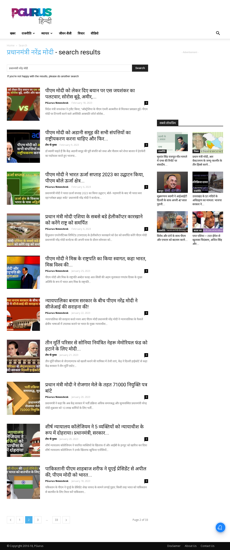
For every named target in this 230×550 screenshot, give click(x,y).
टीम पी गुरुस (51, 144)
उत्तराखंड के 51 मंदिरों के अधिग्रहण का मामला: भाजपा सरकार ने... (207, 200)
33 (56, 520)
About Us (190, 546)
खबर (12, 33)
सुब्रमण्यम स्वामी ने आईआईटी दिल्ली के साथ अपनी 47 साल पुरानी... (172, 200)
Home (11, 45)
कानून (160, 190)
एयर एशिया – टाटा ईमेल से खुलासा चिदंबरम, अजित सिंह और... (207, 239)
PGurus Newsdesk (56, 102)
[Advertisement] (142, 16)
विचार (81, 33)
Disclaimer (174, 546)
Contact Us (207, 546)
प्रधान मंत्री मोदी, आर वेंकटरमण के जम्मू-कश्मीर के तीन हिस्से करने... (207, 160)
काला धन (198, 230)
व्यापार (47, 33)
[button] (218, 34)
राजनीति (28, 33)
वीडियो (94, 33)
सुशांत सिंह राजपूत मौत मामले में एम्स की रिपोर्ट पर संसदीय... (172, 160)
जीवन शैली (65, 33)
